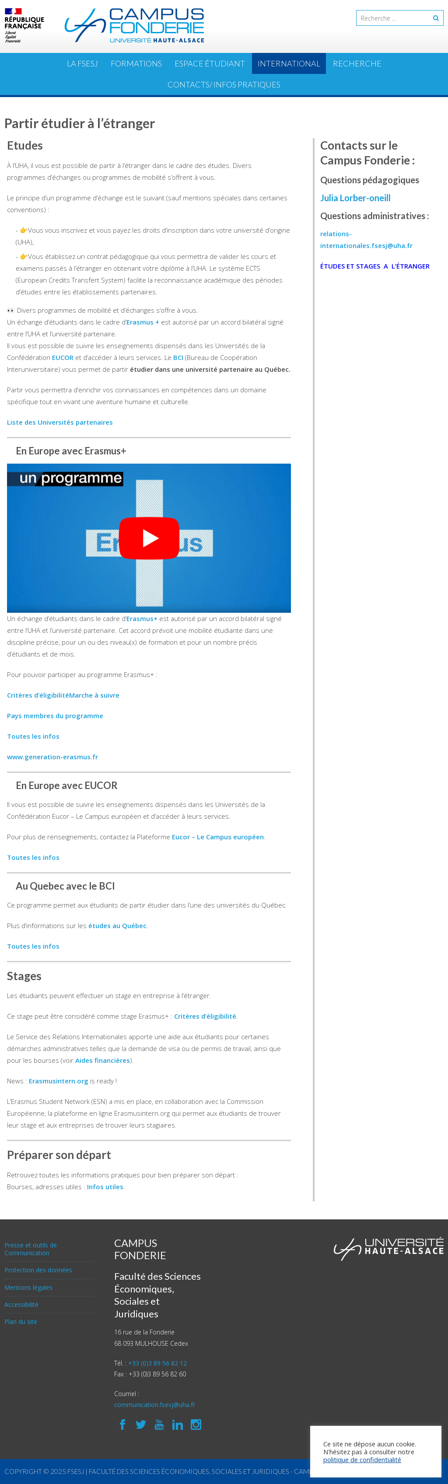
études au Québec (117, 925)
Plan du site (20, 1321)
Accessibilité (21, 1304)
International (289, 63)
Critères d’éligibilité (205, 1016)
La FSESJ (82, 63)
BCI (178, 357)
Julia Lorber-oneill (355, 197)
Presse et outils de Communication (30, 1249)
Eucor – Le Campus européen (218, 836)
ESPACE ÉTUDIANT (210, 63)
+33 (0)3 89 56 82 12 (157, 1363)
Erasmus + (142, 322)
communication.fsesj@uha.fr (154, 1404)
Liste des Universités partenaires (60, 422)
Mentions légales (28, 1287)
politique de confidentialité (362, 1459)
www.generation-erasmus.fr (52, 756)
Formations (136, 63)
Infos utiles (105, 1186)
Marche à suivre (94, 695)
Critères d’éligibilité (38, 695)
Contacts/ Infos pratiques (224, 84)
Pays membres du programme (55, 715)
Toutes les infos (33, 736)
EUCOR (63, 357)
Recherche (357, 63)
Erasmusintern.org (58, 1080)
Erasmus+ (142, 618)
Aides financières (102, 1060)
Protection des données (38, 1270)
